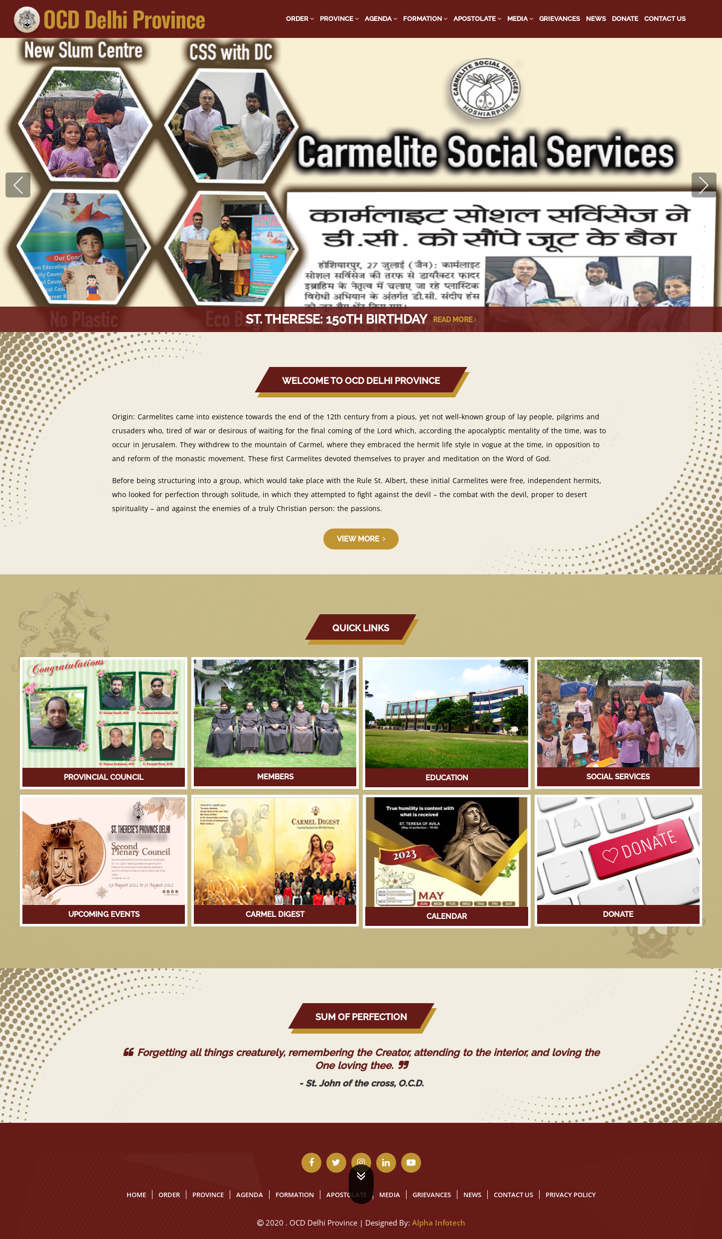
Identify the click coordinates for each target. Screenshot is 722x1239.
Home (136, 1194)
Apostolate (477, 18)
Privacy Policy (571, 1194)
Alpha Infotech (438, 1223)
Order (300, 18)
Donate (625, 18)
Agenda (381, 18)
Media (520, 18)
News (596, 18)
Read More (454, 320)
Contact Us (665, 18)
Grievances (559, 18)
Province (339, 18)
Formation (425, 18)
